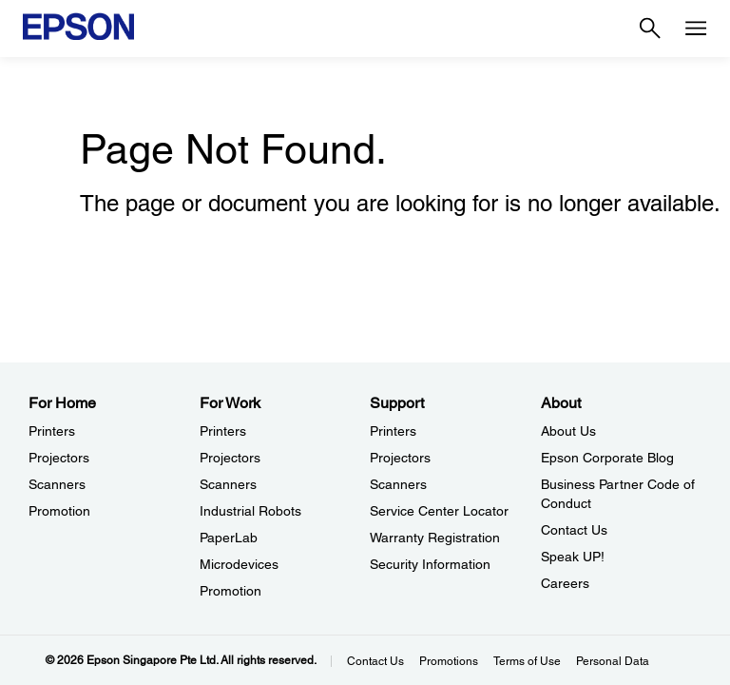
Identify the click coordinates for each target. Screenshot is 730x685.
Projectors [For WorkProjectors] (230, 457)
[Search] (650, 28)
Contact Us (375, 661)
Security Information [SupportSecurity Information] (430, 564)
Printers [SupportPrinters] (393, 431)
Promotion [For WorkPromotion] (230, 590)
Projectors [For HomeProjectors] (59, 457)
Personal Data (612, 661)
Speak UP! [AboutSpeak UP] (573, 556)
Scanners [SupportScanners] (398, 484)
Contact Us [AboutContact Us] (574, 530)
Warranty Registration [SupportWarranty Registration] (435, 537)
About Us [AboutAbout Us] (568, 431)
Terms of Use (527, 661)
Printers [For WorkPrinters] (223, 431)
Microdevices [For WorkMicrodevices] (239, 564)
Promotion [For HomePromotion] (59, 511)
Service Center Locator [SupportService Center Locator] (439, 511)
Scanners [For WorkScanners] (228, 484)
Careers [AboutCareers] (565, 583)
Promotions (448, 661)
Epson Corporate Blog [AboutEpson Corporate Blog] (607, 457)
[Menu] (696, 28)
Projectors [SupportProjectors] (400, 457)
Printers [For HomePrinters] (52, 431)
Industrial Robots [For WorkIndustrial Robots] (250, 511)
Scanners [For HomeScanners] (57, 484)
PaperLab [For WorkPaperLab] (229, 537)
